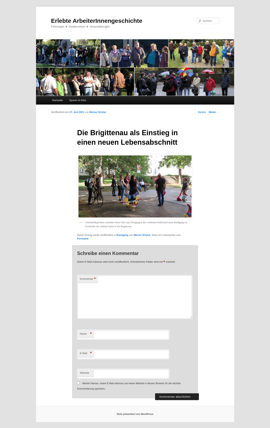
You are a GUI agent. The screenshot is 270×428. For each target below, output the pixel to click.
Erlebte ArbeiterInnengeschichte (96, 20)
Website (84, 372)
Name (86, 334)
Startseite (57, 100)
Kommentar (88, 279)
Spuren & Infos (77, 100)
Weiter (214, 112)
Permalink (82, 238)
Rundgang (122, 235)
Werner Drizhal (97, 112)
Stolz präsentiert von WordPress (135, 414)
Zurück (200, 112)
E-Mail (86, 353)
